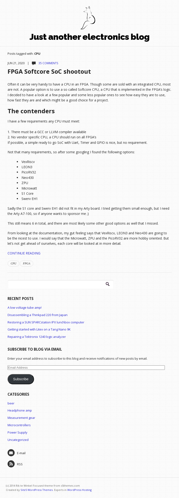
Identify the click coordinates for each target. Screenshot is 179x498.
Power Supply (17, 432)
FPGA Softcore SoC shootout (49, 71)
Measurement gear (21, 418)
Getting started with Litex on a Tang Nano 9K (39, 329)
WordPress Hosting (79, 490)
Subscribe (21, 379)
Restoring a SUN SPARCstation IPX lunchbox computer (46, 322)
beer (11, 403)
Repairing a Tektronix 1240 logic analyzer (37, 337)
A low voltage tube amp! (25, 307)
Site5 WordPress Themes (37, 490)
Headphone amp (20, 410)
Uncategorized (18, 440)
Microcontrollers (19, 425)
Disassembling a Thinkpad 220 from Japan (38, 315)
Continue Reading (24, 253)
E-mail (17, 452)
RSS (15, 463)
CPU (13, 263)
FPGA (26, 263)
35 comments (48, 63)
